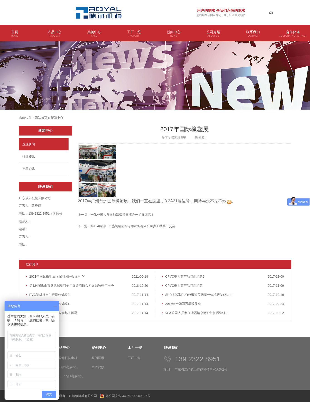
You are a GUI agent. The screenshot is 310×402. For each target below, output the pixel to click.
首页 (15, 34)
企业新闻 (28, 144)
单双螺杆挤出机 (66, 358)
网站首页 (41, 118)
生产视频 (97, 367)
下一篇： (126, 226)
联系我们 (253, 34)
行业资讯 (28, 156)
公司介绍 (213, 34)
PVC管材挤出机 (66, 367)
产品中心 (54, 34)
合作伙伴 (293, 34)
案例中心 (94, 34)
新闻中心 (173, 34)
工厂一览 (134, 34)
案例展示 (97, 358)
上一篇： (116, 214)
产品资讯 (28, 169)
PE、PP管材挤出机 (69, 376)
